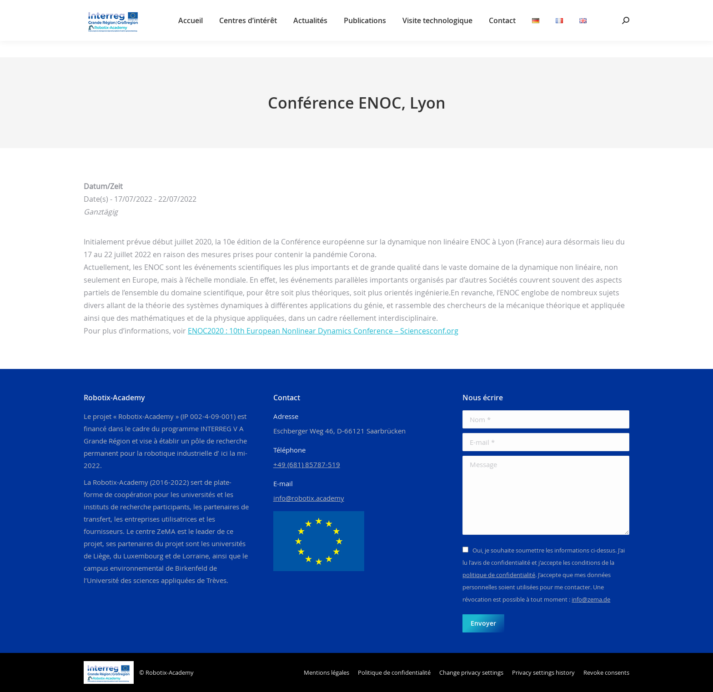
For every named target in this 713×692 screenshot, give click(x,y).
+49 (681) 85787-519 (306, 464)
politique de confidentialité (498, 575)
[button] (471, 672)
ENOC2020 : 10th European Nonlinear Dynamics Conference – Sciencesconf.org (323, 331)
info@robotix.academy (308, 498)
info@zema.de (591, 599)
